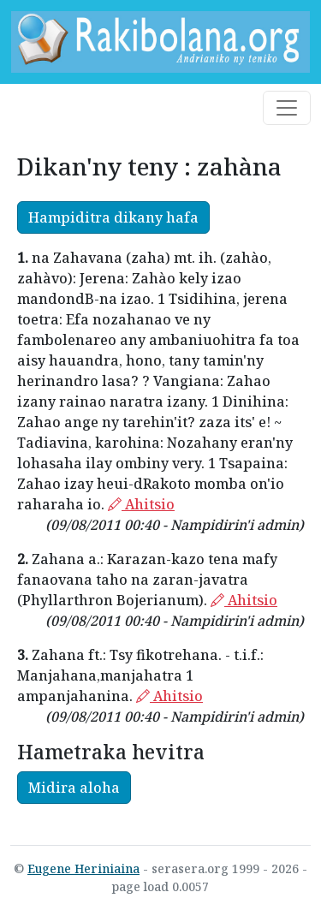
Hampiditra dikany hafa (113, 217)
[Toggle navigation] (287, 108)
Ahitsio (141, 504)
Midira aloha (74, 787)
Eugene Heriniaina (83, 868)
